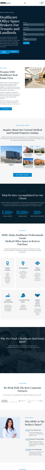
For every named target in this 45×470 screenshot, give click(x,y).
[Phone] (34, 34)
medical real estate (25, 204)
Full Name (25, 22)
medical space (36, 347)
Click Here (26, 43)
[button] (25, 3)
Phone (24, 32)
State (24, 37)
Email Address (26, 27)
